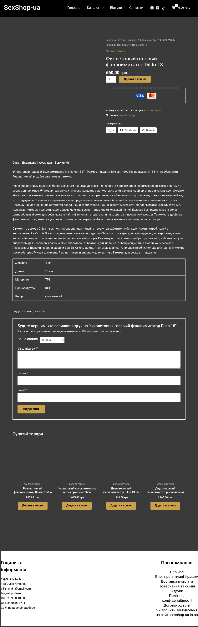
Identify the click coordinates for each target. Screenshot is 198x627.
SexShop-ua (22, 8)
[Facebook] (152, 8)
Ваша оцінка (28, 340)
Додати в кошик (135, 79)
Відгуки (116, 8)
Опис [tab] (16, 163)
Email (22, 392)
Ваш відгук (28, 350)
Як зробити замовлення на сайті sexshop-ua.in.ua (177, 612)
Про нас (177, 572)
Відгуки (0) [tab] (63, 163)
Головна (73, 8)
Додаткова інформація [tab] (37, 163)
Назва (23, 374)
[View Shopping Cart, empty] (181, 8)
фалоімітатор (127, 115)
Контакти (136, 8)
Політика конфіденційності (177, 598)
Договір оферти (176, 605)
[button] (102, 7)
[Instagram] (158, 8)
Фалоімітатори (150, 39)
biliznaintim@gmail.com (16, 588)
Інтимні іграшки (128, 39)
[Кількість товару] (111, 79)
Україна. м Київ (11, 579)
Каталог (95, 7)
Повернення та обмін (177, 586)
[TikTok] (163, 8)
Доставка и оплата (177, 581)
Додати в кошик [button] (33, 508)
